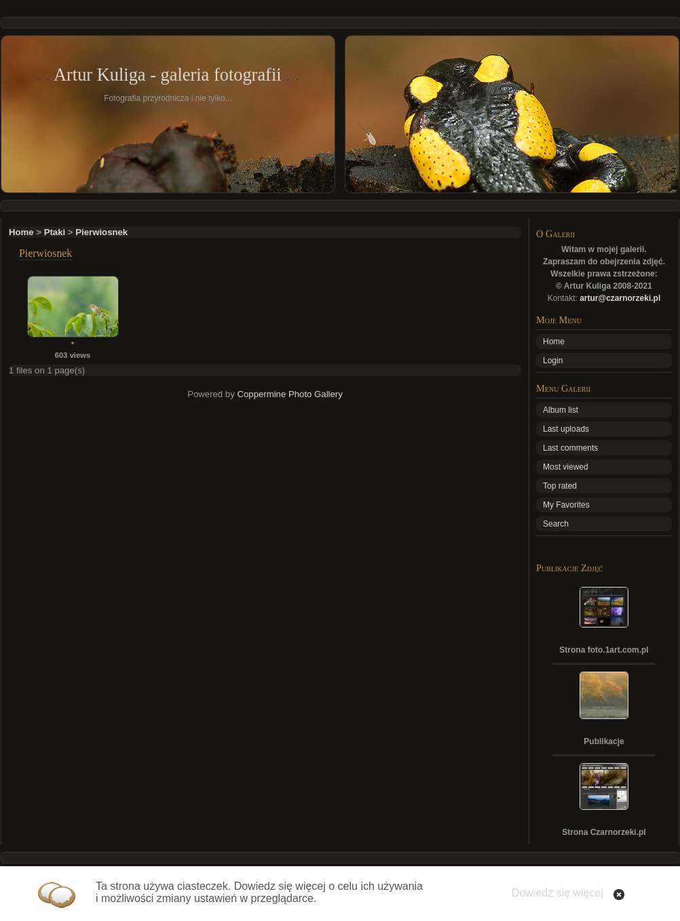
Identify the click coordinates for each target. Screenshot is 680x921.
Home (21, 232)
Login (553, 360)
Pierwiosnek (101, 232)
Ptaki (55, 232)
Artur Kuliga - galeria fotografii (168, 74)
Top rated (560, 486)
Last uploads (566, 429)
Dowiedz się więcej (557, 893)
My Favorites (566, 505)
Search (556, 524)
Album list (560, 410)
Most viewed (565, 467)
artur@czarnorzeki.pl (620, 298)
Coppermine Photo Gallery (289, 394)
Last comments (570, 448)
